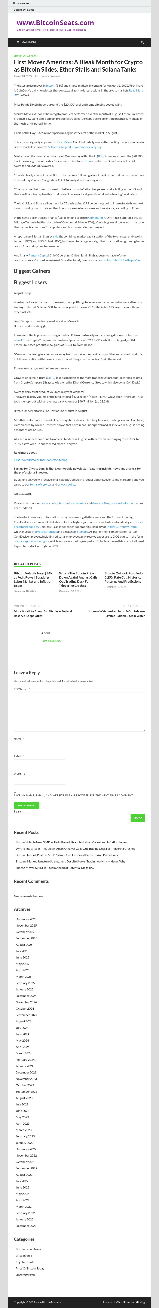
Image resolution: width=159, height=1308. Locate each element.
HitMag (140, 1302)
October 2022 (25, 1162)
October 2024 (25, 1008)
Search (18, 811)
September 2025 (26, 938)
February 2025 (25, 983)
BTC (100, 156)
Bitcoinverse (24, 1255)
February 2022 (25, 1213)
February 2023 (25, 1136)
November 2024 (26, 1002)
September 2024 (26, 1015)
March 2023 (24, 1130)
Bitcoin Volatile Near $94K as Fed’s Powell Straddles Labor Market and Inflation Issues (33, 579)
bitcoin (50, 85)
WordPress (123, 1302)
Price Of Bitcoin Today (30, 1268)
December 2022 (26, 1149)
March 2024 (24, 1053)
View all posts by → (53, 640)
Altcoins (61, 459)
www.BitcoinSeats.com (55, 22)
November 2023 (26, 1078)
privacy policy (66, 484)
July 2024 (22, 1027)
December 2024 (26, 995)
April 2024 (22, 1047)
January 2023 (24, 1142)
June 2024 (22, 1034)
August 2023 (24, 1098)
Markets (50, 459)
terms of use (67, 503)
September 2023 (26, 1091)
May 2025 (22, 963)
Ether (41, 459)
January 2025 (24, 989)
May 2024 (22, 1040)
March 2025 (24, 976)
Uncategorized (25, 1274)
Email (19, 756)
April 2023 (22, 1123)
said (55, 236)
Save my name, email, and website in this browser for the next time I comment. (74, 795)
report (18, 340)
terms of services (41, 484)
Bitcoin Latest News (25, 55)
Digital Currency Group (121, 526)
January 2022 (24, 1219)
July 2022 (22, 1181)
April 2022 (22, 1200)
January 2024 (24, 1066)
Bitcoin (33, 459)
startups (82, 531)
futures (88, 161)
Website (20, 773)
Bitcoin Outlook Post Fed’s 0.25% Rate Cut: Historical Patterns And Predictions (124, 577)
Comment (22, 689)
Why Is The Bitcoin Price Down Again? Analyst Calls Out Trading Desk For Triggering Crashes (78, 579)
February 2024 (25, 1059)
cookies (81, 503)
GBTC (51, 377)
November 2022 (26, 1155)
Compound (95, 217)
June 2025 (22, 957)
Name (19, 739)
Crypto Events (25, 1262)
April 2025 (22, 970)
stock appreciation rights (33, 541)
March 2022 (24, 1206)
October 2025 (25, 932)
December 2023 (26, 1072)
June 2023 (22, 1110)
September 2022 (26, 1168)
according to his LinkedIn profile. (119, 260)
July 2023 (22, 1104)
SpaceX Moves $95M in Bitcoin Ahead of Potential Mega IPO (55, 867)
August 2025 (24, 944)
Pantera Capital (39, 255)
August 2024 (24, 1021)
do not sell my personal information (115, 503)
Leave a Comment (50, 76)
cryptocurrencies (46, 531)
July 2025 (22, 951)
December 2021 (26, 1225)
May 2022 (22, 1193)
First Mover (64, 142)
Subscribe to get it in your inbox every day (74, 147)
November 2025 (26, 925)
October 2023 (25, 1085)
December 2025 (26, 919)
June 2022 (22, 1187)
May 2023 (22, 1117)
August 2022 (24, 1174)
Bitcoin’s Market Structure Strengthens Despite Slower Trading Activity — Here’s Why (70, 861)
